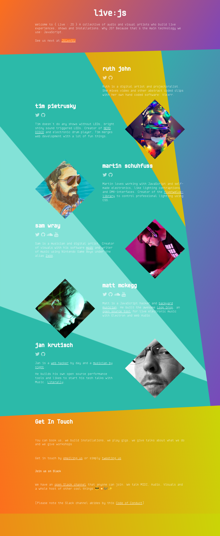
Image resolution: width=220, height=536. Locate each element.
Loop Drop (165, 329)
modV (89, 270)
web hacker (60, 385)
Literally (55, 404)
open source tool (117, 334)
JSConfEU (69, 40)
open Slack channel (70, 507)
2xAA (49, 278)
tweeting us (111, 480)
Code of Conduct (129, 525)
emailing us (73, 480)
